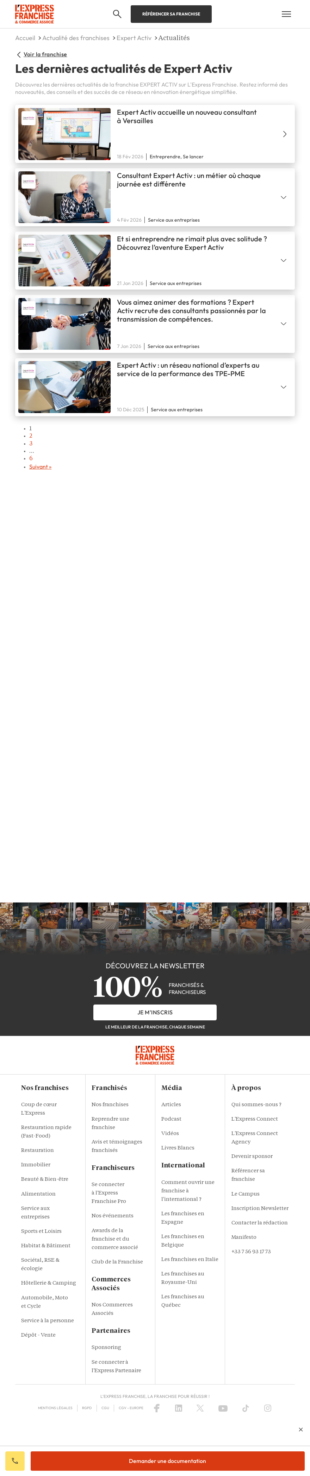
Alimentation (38, 1194)
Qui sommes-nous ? (256, 1105)
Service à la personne (47, 1321)
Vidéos (170, 1133)
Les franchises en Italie (189, 1259)
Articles (171, 1105)
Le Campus (245, 1194)
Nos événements (113, 1216)
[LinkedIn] (178, 1408)
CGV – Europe (131, 1408)
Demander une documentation (167, 1460)
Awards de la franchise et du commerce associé (115, 1239)
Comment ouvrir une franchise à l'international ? (188, 1191)
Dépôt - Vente (38, 1335)
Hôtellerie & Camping (48, 1283)
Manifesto (243, 1237)
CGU (105, 1408)
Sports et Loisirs (41, 1231)
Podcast (171, 1119)
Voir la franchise (41, 54)
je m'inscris (155, 1012)
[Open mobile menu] (286, 14)
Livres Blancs (177, 1148)
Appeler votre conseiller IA (14, 1460)
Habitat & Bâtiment (45, 1246)
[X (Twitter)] (200, 1408)
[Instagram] (268, 1408)
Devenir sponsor (252, 1156)
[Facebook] (157, 1408)
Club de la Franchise (117, 1262)
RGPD (87, 1408)
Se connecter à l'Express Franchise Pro (109, 1193)
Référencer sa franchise (171, 14)
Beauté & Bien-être (44, 1179)
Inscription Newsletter (260, 1208)
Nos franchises (110, 1105)
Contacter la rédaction (259, 1223)
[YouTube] (223, 1408)
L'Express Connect (254, 1119)
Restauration (37, 1150)
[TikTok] (245, 1408)
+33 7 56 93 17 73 (251, 1252)
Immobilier (35, 1165)
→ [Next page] (162, 466)
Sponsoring (106, 1347)
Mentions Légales (55, 1408)
